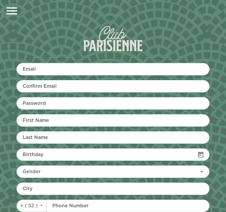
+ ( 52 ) (29, 205)
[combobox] (113, 171)
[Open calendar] (201, 155)
